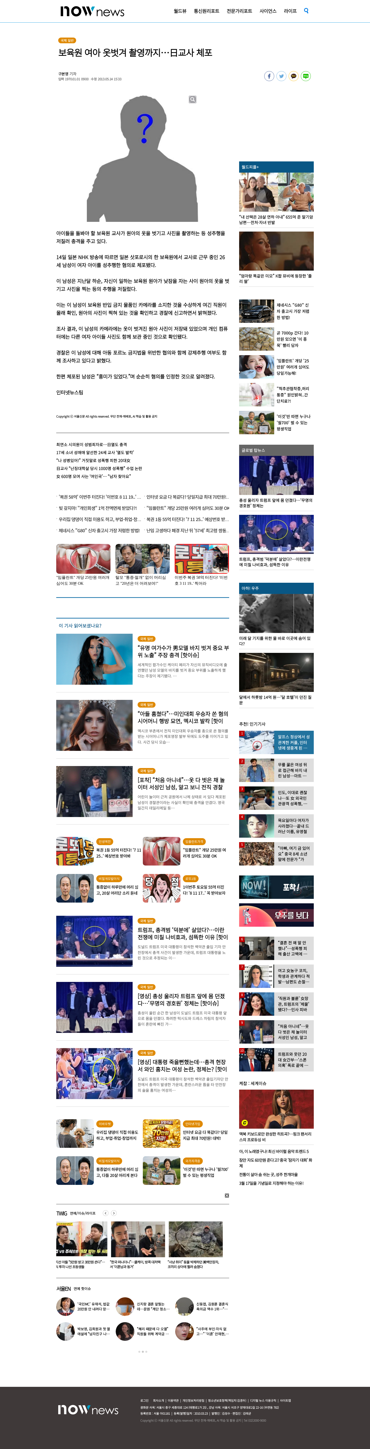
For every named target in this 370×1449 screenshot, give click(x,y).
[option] (81, 1247)
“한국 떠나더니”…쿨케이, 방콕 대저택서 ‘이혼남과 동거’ (138, 1264)
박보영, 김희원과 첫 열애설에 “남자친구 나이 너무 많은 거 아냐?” (93, 1333)
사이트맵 (285, 1400)
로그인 (144, 1400)
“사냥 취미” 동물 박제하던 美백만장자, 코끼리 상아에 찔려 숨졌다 (196, 1264)
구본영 (63, 73)
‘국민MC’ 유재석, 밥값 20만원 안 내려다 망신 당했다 (93, 1309)
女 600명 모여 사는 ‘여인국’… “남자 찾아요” (93, 476)
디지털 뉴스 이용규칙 (263, 1400)
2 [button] (143, 1352)
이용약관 (173, 1400)
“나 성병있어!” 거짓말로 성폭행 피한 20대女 (93, 460)
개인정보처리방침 (193, 1400)
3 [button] (146, 1352)
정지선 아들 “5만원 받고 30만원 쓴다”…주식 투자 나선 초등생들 (81, 1264)
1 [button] (139, 1352)
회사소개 (158, 1400)
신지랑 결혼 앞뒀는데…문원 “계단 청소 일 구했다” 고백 (151, 1309)
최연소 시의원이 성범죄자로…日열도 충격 (91, 444)
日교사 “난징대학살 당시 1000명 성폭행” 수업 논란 (99, 468)
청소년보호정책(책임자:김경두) (227, 1400)
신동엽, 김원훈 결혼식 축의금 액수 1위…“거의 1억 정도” (212, 1309)
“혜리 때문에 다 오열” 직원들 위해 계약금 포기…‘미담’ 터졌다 (152, 1333)
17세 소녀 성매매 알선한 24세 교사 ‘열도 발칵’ (95, 452)
